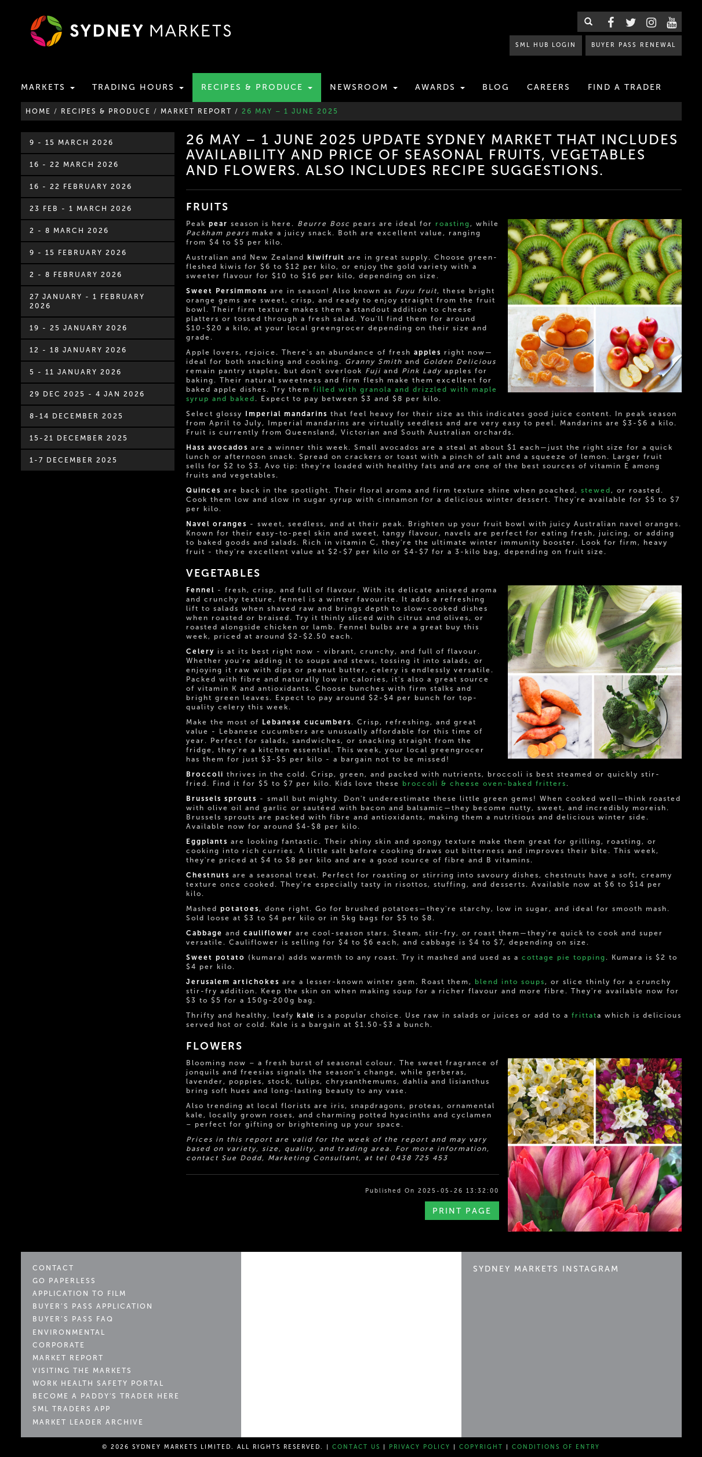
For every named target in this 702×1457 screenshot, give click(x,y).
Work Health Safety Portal (98, 1383)
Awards (440, 87)
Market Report (68, 1358)
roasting (452, 224)
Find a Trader (625, 87)
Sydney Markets (302, 1274)
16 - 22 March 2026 (74, 165)
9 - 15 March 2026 (72, 143)
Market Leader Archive (88, 1422)
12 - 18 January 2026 (78, 350)
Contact (53, 1268)
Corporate (58, 1345)
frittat (584, 1015)
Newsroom (364, 87)
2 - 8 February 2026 (76, 275)
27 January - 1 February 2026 (87, 301)
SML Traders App (71, 1409)
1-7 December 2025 (74, 460)
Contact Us (356, 1447)
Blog (496, 87)
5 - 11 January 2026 (76, 372)
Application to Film (79, 1294)
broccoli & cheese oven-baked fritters (484, 784)
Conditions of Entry (556, 1447)
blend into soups (510, 982)
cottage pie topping (564, 957)
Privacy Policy (419, 1447)
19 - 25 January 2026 (79, 328)
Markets (48, 87)
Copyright (481, 1447)
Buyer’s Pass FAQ (73, 1319)
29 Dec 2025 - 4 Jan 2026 (87, 394)
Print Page (462, 1211)
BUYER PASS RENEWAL (633, 45)
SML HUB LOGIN (545, 45)
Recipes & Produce (256, 87)
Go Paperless (64, 1281)
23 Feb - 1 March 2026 (81, 209)
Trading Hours (138, 87)
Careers (548, 87)
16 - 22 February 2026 (81, 187)
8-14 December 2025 (76, 416)
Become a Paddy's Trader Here (106, 1396)
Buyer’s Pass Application (92, 1306)
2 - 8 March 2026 (69, 231)
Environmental (69, 1332)
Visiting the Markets (82, 1371)
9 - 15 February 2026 (78, 253)
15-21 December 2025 (79, 438)
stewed (596, 490)
